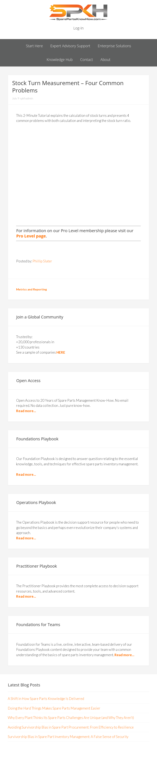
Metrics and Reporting (31, 289)
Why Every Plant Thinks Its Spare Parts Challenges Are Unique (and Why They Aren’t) (71, 717)
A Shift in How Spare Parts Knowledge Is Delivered (46, 698)
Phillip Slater (42, 261)
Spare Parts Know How (78, 12)
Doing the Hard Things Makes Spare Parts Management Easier (54, 708)
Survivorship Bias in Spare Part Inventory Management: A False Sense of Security (68, 736)
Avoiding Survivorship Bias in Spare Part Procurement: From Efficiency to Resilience (71, 727)
